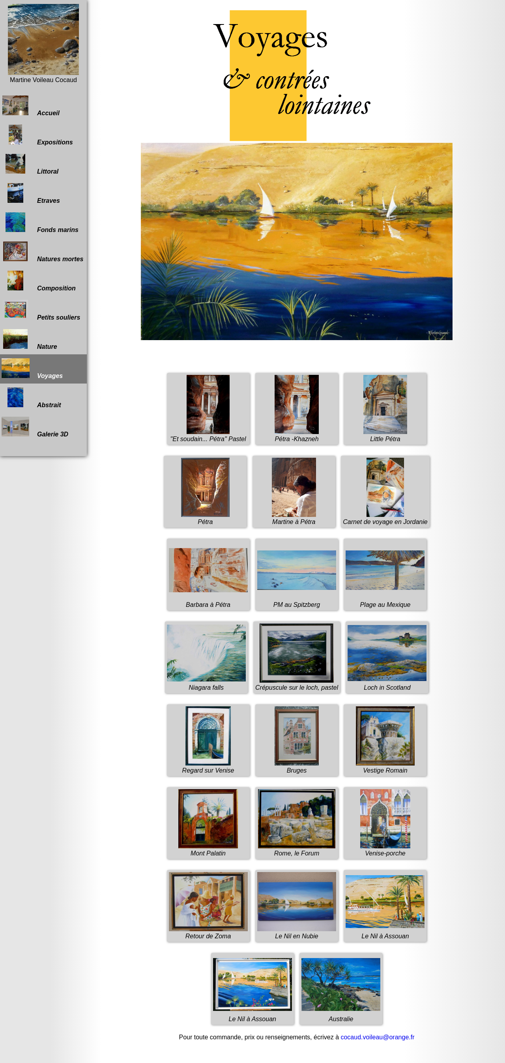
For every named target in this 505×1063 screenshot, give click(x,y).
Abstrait (31, 398)
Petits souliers (41, 310)
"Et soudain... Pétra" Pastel (208, 435)
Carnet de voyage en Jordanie (385, 518)
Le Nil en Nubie (296, 932)
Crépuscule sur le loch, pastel (296, 684)
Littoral (30, 164)
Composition (39, 281)
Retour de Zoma (208, 932)
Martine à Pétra (293, 518)
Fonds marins (40, 223)
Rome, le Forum (296, 850)
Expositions (37, 135)
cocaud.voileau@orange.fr (377, 1037)
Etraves (31, 193)
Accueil (31, 106)
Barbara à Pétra (208, 601)
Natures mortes (42, 252)
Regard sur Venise (208, 767)
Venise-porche (385, 850)
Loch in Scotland (387, 684)
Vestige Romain (385, 767)
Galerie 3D (35, 427)
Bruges (296, 767)
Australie (340, 1015)
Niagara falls (206, 684)
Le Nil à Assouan (385, 932)
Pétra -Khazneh (296, 435)
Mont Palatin (208, 850)
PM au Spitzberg (296, 601)
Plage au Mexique (385, 601)
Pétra (205, 518)
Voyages (32, 369)
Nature (29, 339)
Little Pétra (385, 435)
